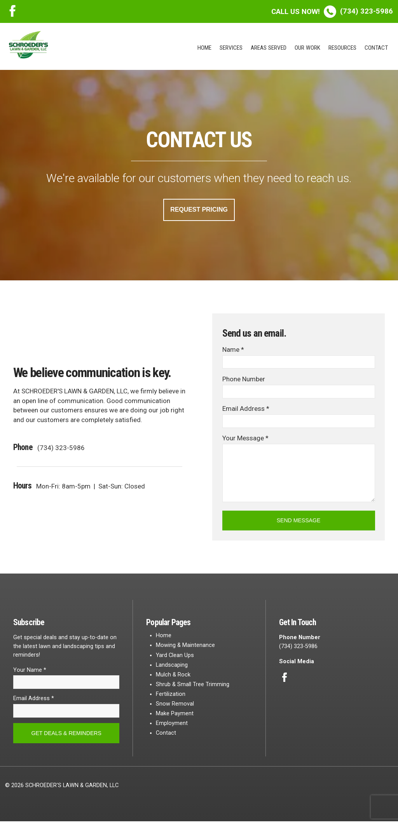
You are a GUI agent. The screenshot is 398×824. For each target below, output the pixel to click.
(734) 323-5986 (332, 11)
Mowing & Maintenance (185, 647)
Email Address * (245, 410)
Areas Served (268, 47)
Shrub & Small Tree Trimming (192, 686)
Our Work (307, 47)
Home (204, 47)
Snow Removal (175, 705)
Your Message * (245, 439)
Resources (342, 47)
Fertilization (170, 695)
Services (231, 47)
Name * (233, 350)
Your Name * (29, 671)
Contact (376, 47)
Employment (172, 725)
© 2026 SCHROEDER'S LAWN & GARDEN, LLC (62, 788)
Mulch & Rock (173, 676)
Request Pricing (199, 210)
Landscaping (172, 666)
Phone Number (243, 380)
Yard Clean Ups (175, 657)
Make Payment (175, 715)
